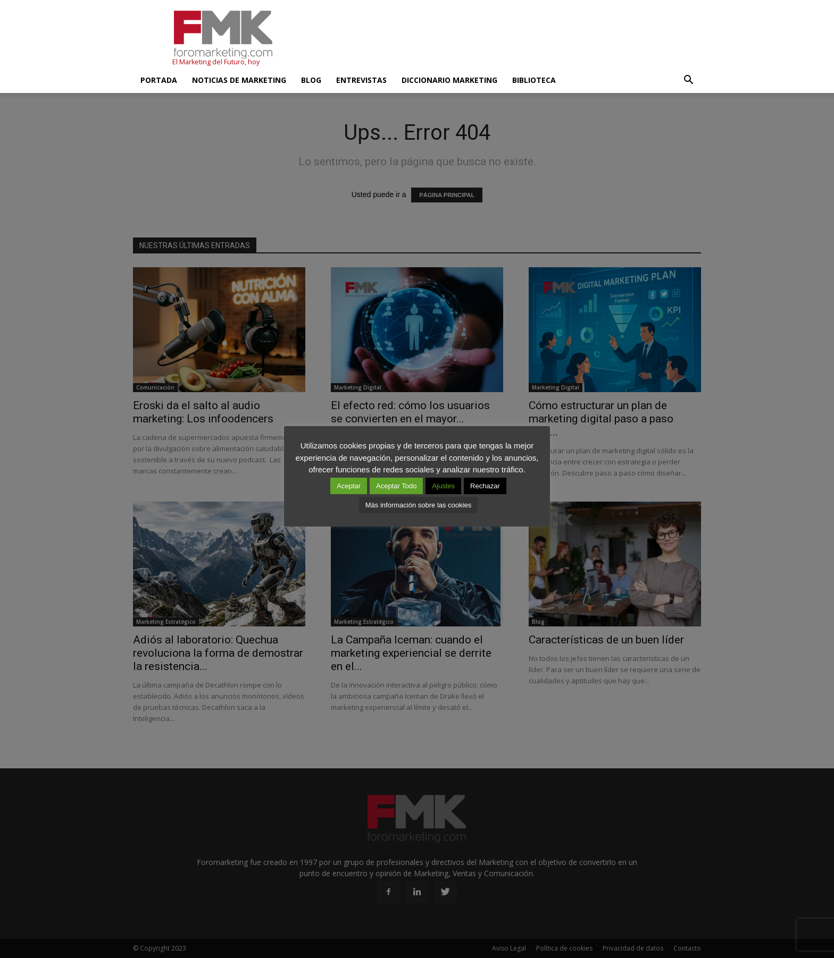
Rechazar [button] (485, 486)
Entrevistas (361, 80)
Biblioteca (534, 80)
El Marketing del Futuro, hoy (216, 61)
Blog (311, 80)
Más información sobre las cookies (418, 505)
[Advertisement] (507, 39)
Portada (158, 80)
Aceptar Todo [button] (396, 486)
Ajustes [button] (443, 486)
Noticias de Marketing (239, 80)
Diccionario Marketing (449, 80)
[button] (688, 80)
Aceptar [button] (349, 486)
